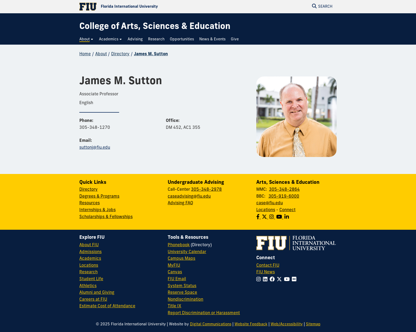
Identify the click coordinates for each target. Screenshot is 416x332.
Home (85, 54)
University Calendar (187, 252)
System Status (182, 286)
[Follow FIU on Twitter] (280, 280)
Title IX (174, 306)
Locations (265, 210)
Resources (89, 203)
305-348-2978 (206, 190)
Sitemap (313, 324)
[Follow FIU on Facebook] (273, 280)
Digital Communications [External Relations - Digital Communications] (210, 324)
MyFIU (174, 265)
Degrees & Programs (99, 196)
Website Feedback (251, 324)
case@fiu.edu (269, 203)
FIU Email (177, 279)
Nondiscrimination (185, 299)
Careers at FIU (93, 299)
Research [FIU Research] (88, 272)
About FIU (89, 245)
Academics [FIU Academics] (90, 259)
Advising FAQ (180, 203)
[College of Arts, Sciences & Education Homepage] (154, 27)
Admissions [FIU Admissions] (90, 252)
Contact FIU (267, 265)
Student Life (91, 279)
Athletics (88, 286)
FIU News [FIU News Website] (265, 272)
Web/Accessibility (287, 324)
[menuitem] (86, 39)
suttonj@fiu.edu (94, 148)
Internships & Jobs (97, 210)
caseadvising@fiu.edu (189, 196)
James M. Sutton (151, 54)
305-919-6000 (283, 196)
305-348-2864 (284, 190)
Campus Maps (181, 259)
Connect (287, 210)
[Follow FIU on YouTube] (288, 280)
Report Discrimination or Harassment (204, 313)
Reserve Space (182, 293)
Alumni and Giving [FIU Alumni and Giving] (96, 293)
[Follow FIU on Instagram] (259, 280)
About (101, 54)
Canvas (175, 272)
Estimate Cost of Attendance (107, 306)
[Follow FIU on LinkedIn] (266, 280)
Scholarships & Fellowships (106, 217)
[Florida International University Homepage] (143, 6)
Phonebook (179, 245)
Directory (120, 54)
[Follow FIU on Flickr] (295, 280)
